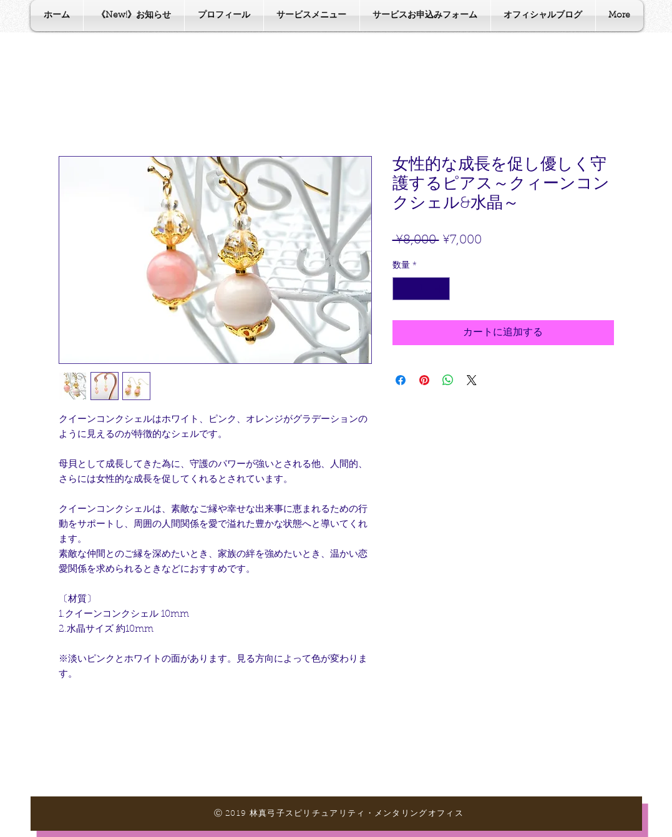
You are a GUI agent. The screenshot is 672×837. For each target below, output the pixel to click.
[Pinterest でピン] (424, 380)
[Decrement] (402, 289)
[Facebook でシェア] (400, 380)
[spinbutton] (421, 289)
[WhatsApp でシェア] (448, 380)
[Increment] (440, 289)
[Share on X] (471, 380)
